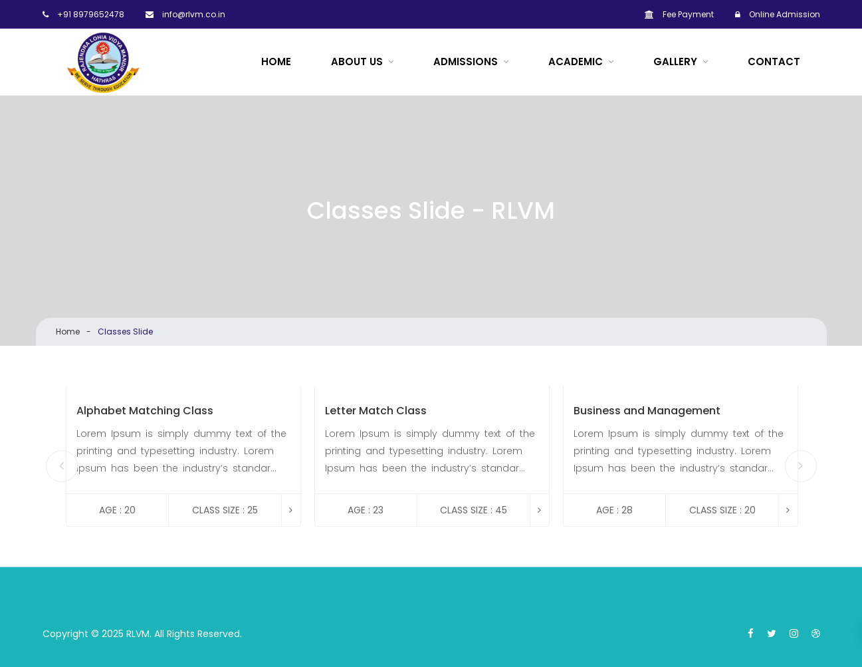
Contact (774, 61)
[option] (183, 456)
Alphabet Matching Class (144, 411)
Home (276, 61)
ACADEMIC (575, 61)
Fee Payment (679, 14)
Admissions (465, 61)
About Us (357, 61)
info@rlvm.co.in (185, 14)
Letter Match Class (376, 411)
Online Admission (777, 14)
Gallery (675, 61)
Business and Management (647, 411)
